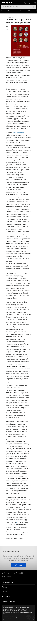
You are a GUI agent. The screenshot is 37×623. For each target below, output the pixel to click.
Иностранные (12, 11)
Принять (18, 618)
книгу (18, 522)
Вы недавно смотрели (10, 551)
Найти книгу (18, 565)
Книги (3, 11)
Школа (30, 11)
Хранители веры (19, 133)
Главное (23, 11)
